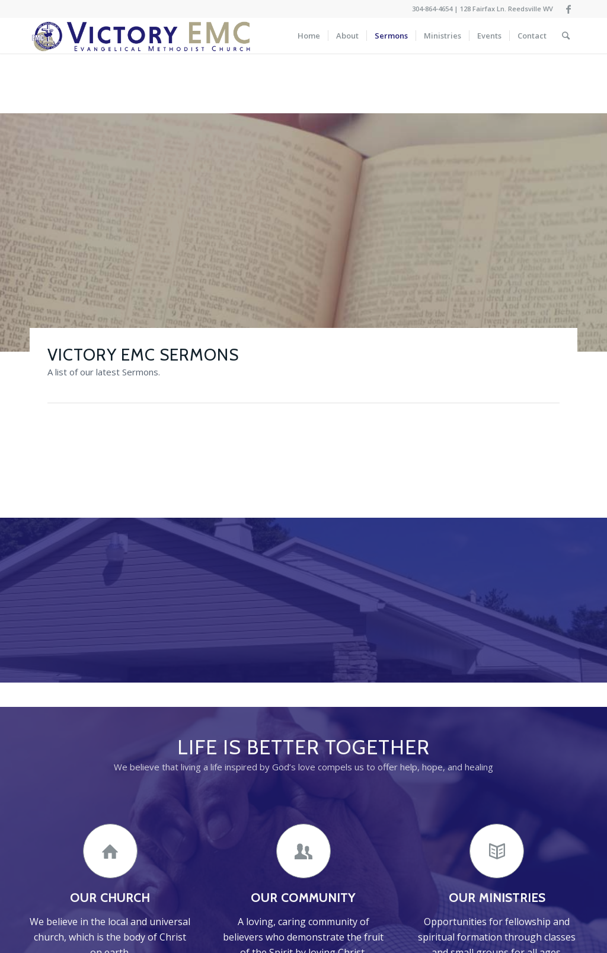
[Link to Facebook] (568, 9)
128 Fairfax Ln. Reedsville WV (506, 8)
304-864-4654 (432, 8)
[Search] (565, 35)
